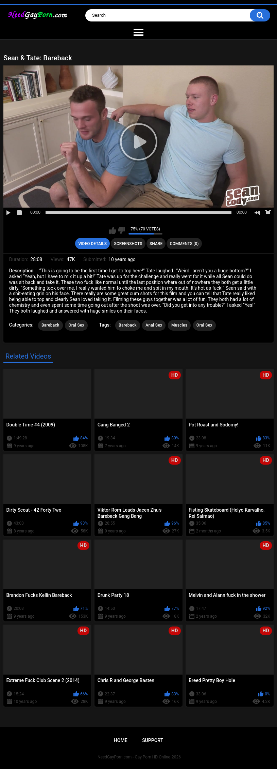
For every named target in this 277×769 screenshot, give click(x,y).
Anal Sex (153, 325)
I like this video (112, 230)
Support (152, 740)
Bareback (50, 325)
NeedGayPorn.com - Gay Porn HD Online (134, 757)
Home (120, 740)
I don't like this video (121, 230)
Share (156, 243)
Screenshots (128, 243)
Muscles (179, 325)
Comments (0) (184, 243)
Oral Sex (76, 325)
